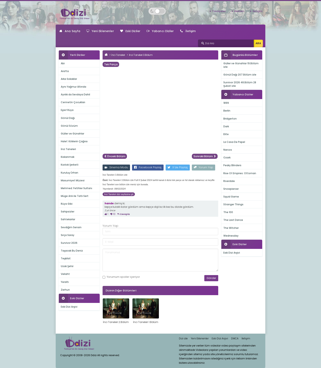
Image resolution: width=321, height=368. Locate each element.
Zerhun (65, 289)
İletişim (257, 11)
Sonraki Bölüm (204, 156)
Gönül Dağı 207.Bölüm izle (239, 74)
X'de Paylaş (178, 167)
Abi (63, 63)
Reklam (239, 11)
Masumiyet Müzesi (73, 180)
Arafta (65, 71)
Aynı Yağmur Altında (73, 86)
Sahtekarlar (68, 219)
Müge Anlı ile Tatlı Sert (74, 196)
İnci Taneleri (68, 149)
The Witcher (231, 228)
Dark (226, 126)
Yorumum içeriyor (121, 277)
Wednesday (230, 235)
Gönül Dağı (68, 118)
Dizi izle (183, 338)
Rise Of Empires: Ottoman (239, 173)
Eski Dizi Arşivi (69, 306)
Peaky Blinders (232, 165)
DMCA (234, 338)
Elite (226, 134)
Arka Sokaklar (69, 79)
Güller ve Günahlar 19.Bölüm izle (241, 65)
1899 (226, 103)
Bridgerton (230, 118)
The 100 (228, 212)
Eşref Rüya (67, 110)
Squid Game (231, 196)
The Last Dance (233, 220)
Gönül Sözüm (69, 126)
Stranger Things (233, 204)
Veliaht (65, 274)
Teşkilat (66, 258)
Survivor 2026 (69, 243)
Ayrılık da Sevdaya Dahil (75, 94)
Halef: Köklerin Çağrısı (74, 141)
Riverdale (229, 181)
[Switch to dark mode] (157, 11)
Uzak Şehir (67, 266)
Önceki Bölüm (114, 156)
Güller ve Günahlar (72, 133)
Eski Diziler (130, 31)
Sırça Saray (67, 235)
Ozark (227, 157)
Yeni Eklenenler (100, 31)
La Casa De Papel (234, 142)
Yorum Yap (203, 167)
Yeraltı (65, 282)
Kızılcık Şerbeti (69, 164)
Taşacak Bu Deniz (72, 250)
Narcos (227, 149)
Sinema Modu (116, 167)
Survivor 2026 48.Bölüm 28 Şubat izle (239, 84)
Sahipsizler (67, 211)
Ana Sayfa (69, 31)
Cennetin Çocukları (73, 102)
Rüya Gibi (66, 203)
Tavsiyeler (219, 11)
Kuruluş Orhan (69, 172)
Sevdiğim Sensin (71, 227)
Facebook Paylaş (148, 167)
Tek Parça (111, 64)
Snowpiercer (231, 189)
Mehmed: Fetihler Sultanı (76, 188)
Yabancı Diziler (160, 31)
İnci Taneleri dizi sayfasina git (118, 194)
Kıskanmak (67, 157)
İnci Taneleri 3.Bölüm (141, 55)
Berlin (226, 110)
